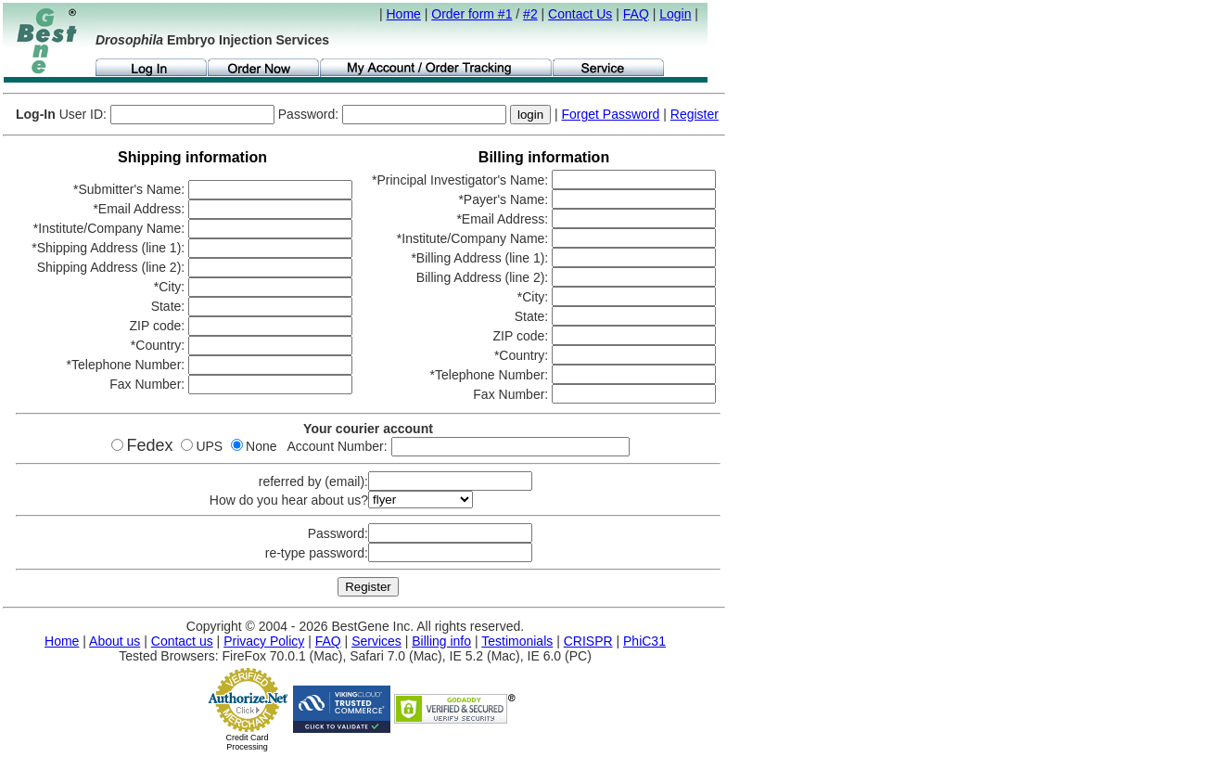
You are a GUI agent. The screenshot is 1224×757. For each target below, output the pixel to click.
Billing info (441, 641)
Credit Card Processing (246, 742)
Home (404, 13)
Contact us (182, 641)
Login (675, 13)
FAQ (636, 13)
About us (114, 641)
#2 (530, 13)
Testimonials (517, 641)
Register (694, 114)
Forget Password (611, 114)
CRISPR (588, 641)
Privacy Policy (263, 641)
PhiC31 (644, 641)
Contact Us (580, 13)
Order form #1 (471, 13)
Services (376, 641)
